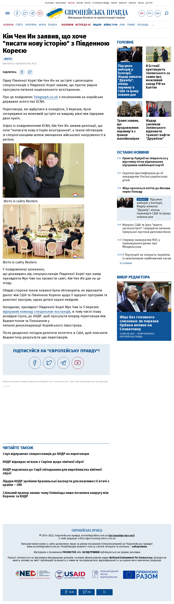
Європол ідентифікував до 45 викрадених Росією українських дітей (144, 176)
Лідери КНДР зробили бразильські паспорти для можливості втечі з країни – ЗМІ (56, 483)
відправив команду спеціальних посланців (36, 312)
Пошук (52, 24)
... (152, 24)
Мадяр (97, 24)
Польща (142, 24)
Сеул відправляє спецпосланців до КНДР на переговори (46, 454)
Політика (49, 3)
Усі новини (126, 263)
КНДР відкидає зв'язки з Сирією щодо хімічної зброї (43, 462)
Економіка (61, 3)
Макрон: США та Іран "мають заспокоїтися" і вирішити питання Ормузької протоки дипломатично (146, 228)
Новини (8, 24)
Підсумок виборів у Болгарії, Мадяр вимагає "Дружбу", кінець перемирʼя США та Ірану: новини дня (130, 80)
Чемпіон (123, 3)
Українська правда (31, 2)
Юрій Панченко (146, 333)
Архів (42, 24)
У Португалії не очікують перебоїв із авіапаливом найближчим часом (146, 256)
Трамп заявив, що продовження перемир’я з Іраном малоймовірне (128, 130)
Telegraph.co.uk (46, 97)
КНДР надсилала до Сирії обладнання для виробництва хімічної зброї (52, 471)
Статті (19, 24)
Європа (71, 3)
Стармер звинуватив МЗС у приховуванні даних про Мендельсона (141, 243)
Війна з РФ (110, 24)
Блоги (88, 3)
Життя (114, 3)
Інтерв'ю (31, 24)
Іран (122, 24)
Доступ (149, 3)
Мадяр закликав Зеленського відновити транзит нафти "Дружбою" (158, 130)
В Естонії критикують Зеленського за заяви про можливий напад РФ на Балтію (158, 76)
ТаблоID (132, 3)
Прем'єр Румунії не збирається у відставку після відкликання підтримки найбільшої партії (145, 162)
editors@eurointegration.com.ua (97, 538)
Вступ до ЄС (83, 24)
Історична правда (100, 3)
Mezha (141, 3)
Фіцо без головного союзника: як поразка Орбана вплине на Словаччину (139, 323)
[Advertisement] (56, 412)
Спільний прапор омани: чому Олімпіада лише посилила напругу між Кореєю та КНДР (56, 494)
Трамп (131, 24)
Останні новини (133, 152)
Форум (80, 3)
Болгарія (67, 24)
